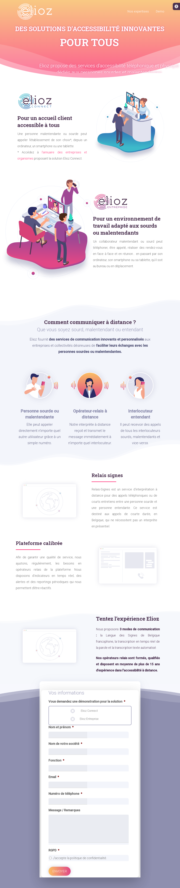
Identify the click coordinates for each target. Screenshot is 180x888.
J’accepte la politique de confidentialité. (80, 858)
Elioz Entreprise (89, 719)
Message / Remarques (64, 810)
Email (54, 777)
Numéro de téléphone (65, 793)
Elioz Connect (89, 710)
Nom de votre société (65, 744)
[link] (176, 6)
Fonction (56, 760)
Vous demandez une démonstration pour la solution (87, 701)
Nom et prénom (61, 727)
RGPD (54, 850)
